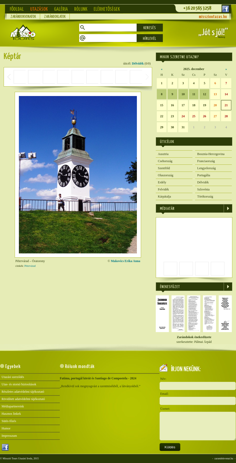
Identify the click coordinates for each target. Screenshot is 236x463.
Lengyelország (206, 168)
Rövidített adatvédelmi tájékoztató (23, 399)
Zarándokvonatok (23, 17)
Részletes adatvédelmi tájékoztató (23, 391)
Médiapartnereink (13, 406)
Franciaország (206, 161)
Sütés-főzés (9, 421)
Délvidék (138, 63)
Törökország (205, 196)
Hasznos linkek (11, 414)
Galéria (61, 9)
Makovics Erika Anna (125, 261)
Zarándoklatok (55, 17)
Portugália (203, 175)
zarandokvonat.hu (223, 458)
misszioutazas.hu (213, 17)
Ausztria (163, 154)
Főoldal (17, 9)
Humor (6, 428)
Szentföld (164, 168)
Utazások (39, 9)
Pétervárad (30, 265)
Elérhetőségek (107, 9)
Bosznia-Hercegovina (210, 154)
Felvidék (163, 189)
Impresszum (9, 436)
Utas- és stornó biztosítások (19, 384)
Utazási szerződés (13, 377)
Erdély (162, 182)
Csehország (165, 161)
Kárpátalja (164, 196)
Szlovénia (203, 189)
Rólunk (80, 9)
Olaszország (165, 175)
